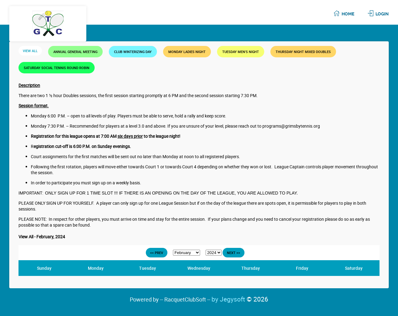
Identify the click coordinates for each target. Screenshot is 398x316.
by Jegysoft (239, 299)
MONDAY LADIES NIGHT (187, 51)
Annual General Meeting (75, 51)
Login (382, 13)
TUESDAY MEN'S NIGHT (240, 51)
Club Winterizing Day (133, 51)
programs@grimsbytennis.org (291, 126)
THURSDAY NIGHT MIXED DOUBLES (303, 51)
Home (348, 13)
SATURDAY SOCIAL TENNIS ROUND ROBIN (56, 67)
